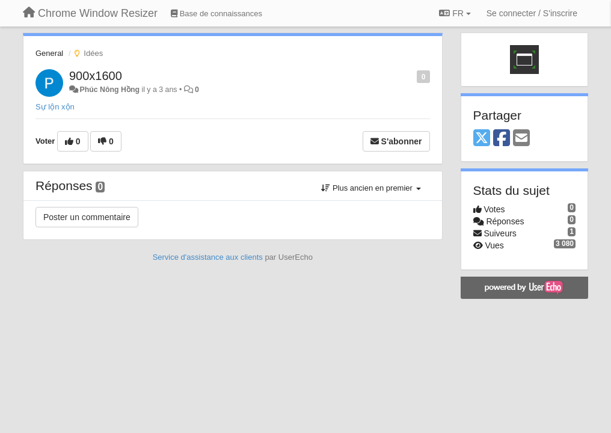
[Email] (521, 138)
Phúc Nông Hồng (109, 89)
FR (454, 13)
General (49, 53)
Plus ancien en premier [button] (370, 187)
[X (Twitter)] (481, 138)
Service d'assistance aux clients (208, 257)
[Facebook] (501, 138)
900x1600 (95, 75)
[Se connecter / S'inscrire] (532, 13)
